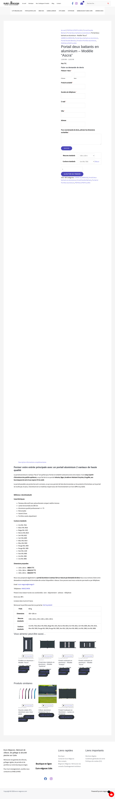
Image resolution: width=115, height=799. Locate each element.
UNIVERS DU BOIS (99, 10)
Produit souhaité (67, 83)
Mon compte (62, 761)
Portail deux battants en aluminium (78, 33)
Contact (59, 3)
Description (22, 462)
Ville (63, 111)
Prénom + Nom (66, 71)
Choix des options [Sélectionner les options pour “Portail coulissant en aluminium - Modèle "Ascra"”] (84, 671)
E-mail (63, 102)
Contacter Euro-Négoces (66, 759)
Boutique (31, 3)
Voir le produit (47, 605)
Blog (53, 3)
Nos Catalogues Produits (42, 3)
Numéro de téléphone (68, 92)
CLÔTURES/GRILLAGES (17, 10)
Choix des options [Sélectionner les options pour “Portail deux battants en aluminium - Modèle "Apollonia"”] (43, 673)
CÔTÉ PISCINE (71, 10)
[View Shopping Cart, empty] (82, 3)
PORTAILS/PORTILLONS (30, 10)
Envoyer (66, 148)
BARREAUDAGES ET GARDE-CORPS (84, 10)
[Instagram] (76, 3)
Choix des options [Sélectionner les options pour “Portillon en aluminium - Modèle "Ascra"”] (23, 669)
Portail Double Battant (68, 41)
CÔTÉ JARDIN (62, 10)
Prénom (63, 78)
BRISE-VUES (41, 10)
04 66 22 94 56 (26, 589)
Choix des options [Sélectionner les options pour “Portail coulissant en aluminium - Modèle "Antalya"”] (63, 671)
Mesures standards (69, 156)
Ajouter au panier (72, 174)
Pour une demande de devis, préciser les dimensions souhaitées (78, 131)
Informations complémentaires (36, 462)
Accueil (24, 3)
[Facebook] (72, 3)
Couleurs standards (69, 161)
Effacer (97, 162)
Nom (75, 78)
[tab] (22, 462)
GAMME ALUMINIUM (51, 10)
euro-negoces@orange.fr (26, 584)
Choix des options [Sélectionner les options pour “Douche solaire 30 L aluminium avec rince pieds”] (26, 718)
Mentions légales (90, 756)
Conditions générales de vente (95, 759)
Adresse (63, 120)
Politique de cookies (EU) (93, 761)
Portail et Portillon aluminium (86, 41)
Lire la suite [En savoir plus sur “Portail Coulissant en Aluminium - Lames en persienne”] (66, 717)
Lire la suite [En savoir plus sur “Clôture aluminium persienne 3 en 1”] (46, 715)
